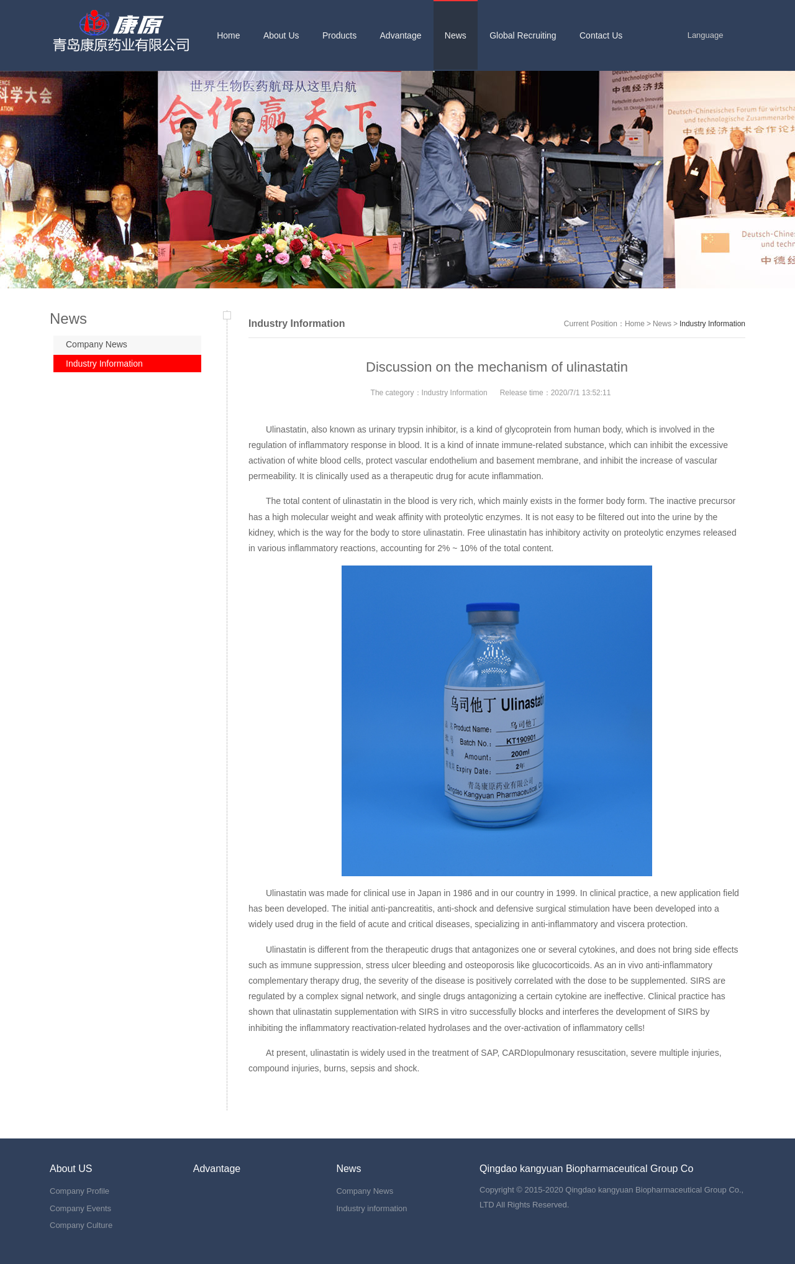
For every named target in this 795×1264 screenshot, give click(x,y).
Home (635, 323)
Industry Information (104, 364)
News (662, 323)
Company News (96, 344)
